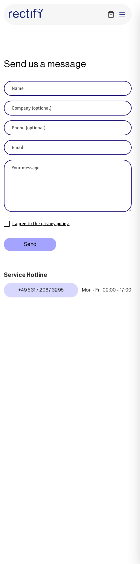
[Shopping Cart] (111, 14)
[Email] (68, 147)
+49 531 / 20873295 (41, 291)
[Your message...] (68, 186)
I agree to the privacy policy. (40, 224)
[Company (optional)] (68, 108)
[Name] (68, 88)
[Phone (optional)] (68, 127)
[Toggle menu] (122, 14)
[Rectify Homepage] (26, 13)
